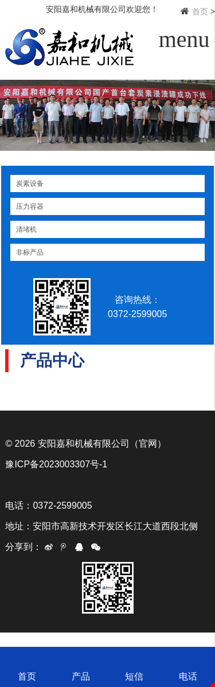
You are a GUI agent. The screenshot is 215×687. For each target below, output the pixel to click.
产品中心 (52, 360)
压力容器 (30, 206)
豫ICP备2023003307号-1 (56, 464)
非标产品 (30, 252)
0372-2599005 (142, 314)
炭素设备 (30, 183)
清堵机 (26, 229)
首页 (200, 11)
